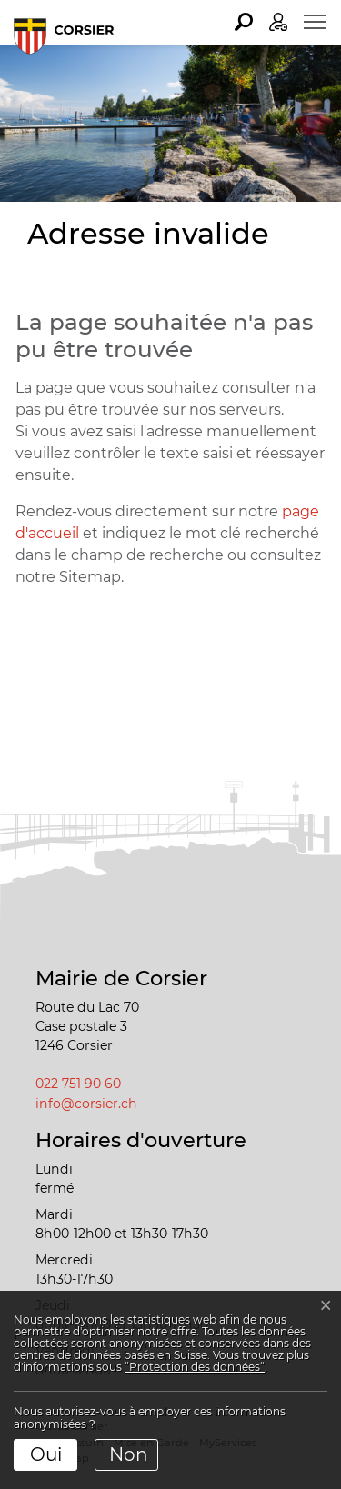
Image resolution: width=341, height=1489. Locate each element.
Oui (46, 1454)
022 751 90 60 (78, 1083)
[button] (243, 22)
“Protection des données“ (195, 1367)
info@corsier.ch (86, 1103)
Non (128, 1454)
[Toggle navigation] (315, 22)
